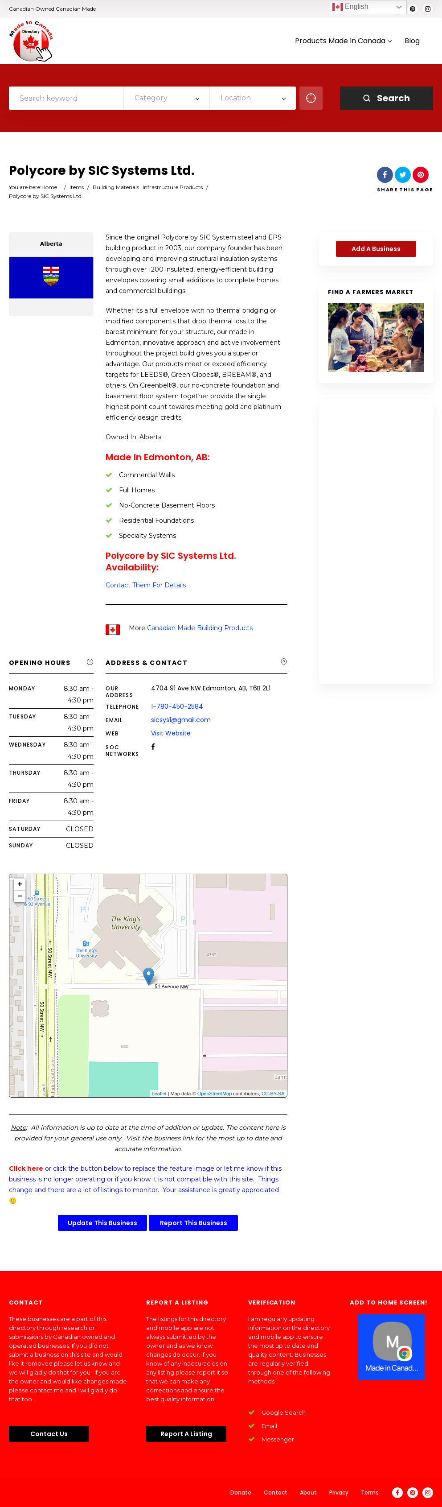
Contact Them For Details (146, 585)
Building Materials (116, 187)
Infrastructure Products (173, 187)
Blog (412, 41)
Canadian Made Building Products (200, 628)
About (308, 1492)
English (350, 7)
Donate (240, 1492)
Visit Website (171, 733)
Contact (275, 1492)
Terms (370, 1492)
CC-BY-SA (273, 1093)
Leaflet (159, 1093)
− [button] (19, 896)
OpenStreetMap (214, 1093)
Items (77, 187)
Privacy (338, 1492)
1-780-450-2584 (177, 706)
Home (49, 187)
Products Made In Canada (343, 41)
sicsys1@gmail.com (181, 719)
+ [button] (19, 884)
